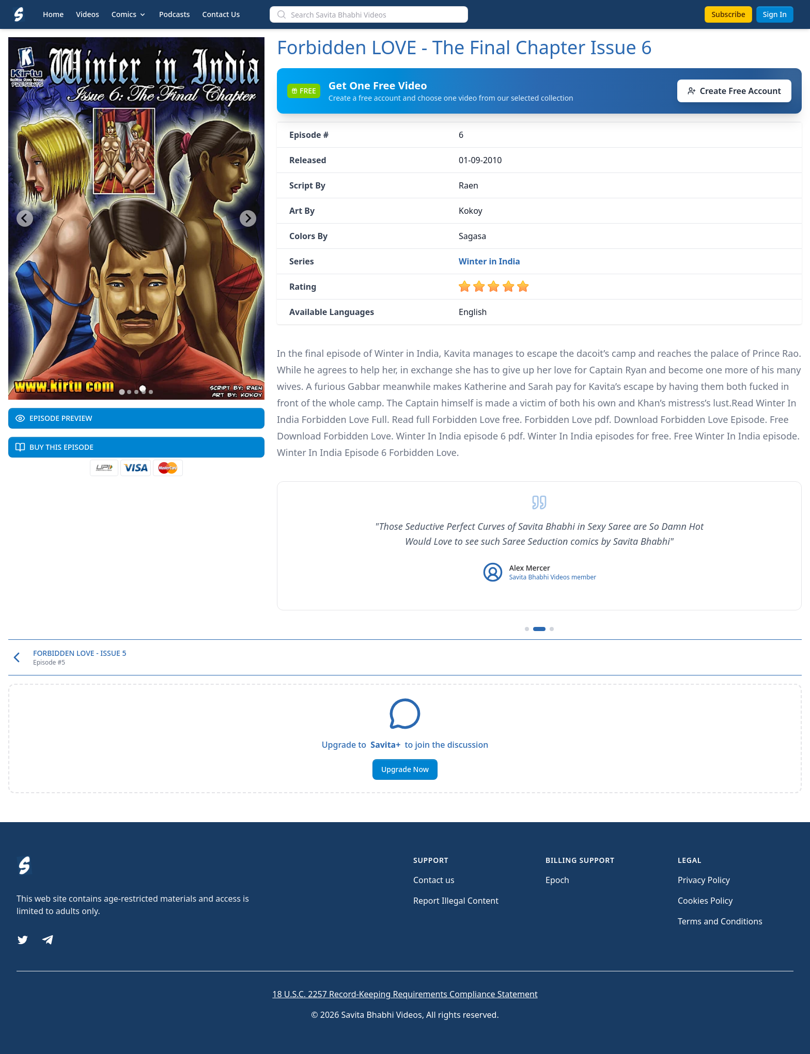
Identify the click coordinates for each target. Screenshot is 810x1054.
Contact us (434, 880)
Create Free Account (734, 91)
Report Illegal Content (456, 900)
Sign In (775, 14)
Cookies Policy (705, 900)
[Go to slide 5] (151, 392)
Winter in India (489, 261)
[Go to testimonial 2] (539, 629)
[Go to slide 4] (144, 392)
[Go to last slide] (25, 218)
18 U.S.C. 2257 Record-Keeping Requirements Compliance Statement (404, 994)
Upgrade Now (405, 769)
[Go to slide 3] (136, 392)
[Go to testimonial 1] (527, 629)
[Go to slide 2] (129, 392)
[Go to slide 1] (121, 392)
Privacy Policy (704, 880)
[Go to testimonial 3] (552, 629)
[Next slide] (248, 218)
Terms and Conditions (720, 921)
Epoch (557, 880)
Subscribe (728, 14)
